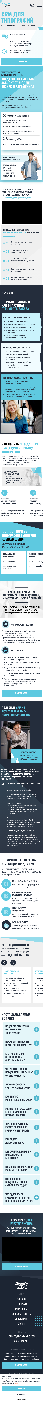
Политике (16, 1383)
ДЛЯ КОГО (21, 1299)
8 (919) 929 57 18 (22, 1341)
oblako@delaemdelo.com (22, 1336)
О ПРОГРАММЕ (21, 1304)
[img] (5, 5)
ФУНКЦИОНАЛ (21, 1308)
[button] (21, 61)
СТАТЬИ (21, 1323)
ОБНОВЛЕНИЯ (21, 1318)
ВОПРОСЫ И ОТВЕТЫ (21, 1313)
